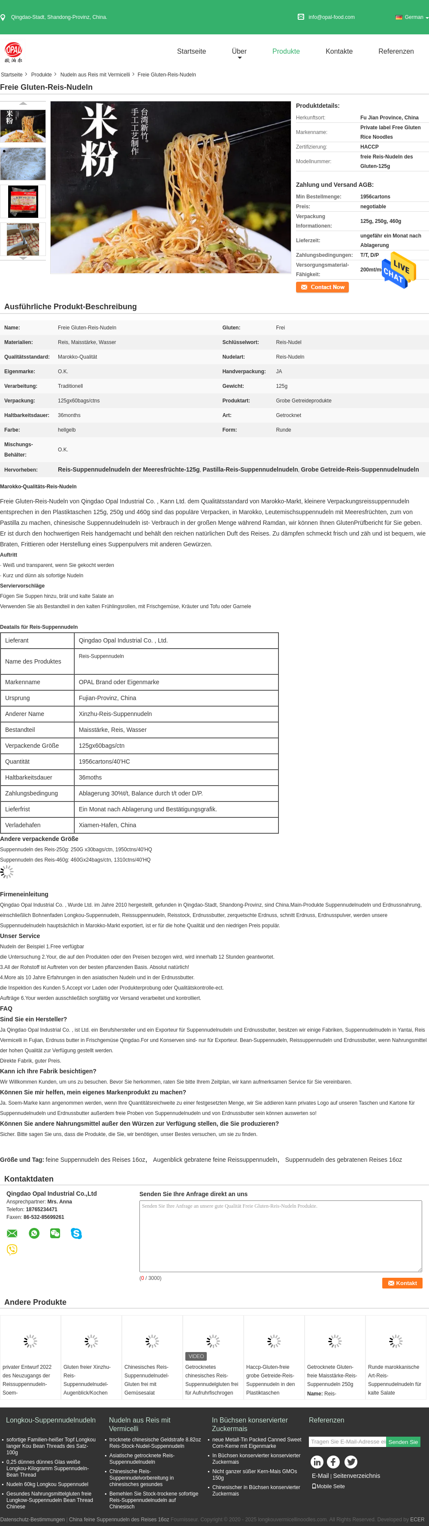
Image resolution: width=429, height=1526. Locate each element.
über (239, 51)
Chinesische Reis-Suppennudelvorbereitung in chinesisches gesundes (141, 1477)
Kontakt (305, 286)
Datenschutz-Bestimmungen (32, 1520)
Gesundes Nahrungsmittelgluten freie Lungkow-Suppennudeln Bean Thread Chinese (49, 1500)
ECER (417, 1520)
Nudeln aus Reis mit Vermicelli (95, 75)
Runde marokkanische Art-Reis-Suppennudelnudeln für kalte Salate (394, 1380)
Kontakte (339, 51)
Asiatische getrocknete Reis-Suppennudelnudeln (142, 1459)
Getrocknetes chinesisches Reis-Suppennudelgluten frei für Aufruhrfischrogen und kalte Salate (211, 1384)
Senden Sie (403, 1442)
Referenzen (396, 51)
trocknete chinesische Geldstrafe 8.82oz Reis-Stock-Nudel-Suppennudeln (155, 1443)
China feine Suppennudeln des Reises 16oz (119, 1520)
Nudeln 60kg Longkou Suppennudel (47, 1484)
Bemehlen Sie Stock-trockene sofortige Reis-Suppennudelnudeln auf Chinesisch (153, 1500)
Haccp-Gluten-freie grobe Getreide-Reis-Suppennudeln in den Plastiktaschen (270, 1380)
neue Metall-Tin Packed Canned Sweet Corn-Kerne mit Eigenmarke (257, 1443)
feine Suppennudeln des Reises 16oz (95, 1159)
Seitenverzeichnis (356, 1475)
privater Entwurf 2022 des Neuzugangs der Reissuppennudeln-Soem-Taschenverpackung (27, 1384)
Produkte (286, 51)
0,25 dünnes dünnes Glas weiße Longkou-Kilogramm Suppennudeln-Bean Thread (47, 1468)
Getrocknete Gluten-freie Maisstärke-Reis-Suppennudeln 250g (332, 1375)
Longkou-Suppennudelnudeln (51, 1420)
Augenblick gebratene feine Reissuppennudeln (215, 1159)
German (417, 17)
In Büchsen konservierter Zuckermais (250, 1424)
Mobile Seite (328, 1486)
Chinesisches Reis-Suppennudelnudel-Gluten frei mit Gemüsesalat (146, 1380)
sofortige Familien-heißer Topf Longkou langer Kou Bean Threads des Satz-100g (51, 1446)
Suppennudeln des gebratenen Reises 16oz (343, 1159)
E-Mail (320, 1475)
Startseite (191, 51)
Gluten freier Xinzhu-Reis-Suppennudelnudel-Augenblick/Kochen (87, 1380)
